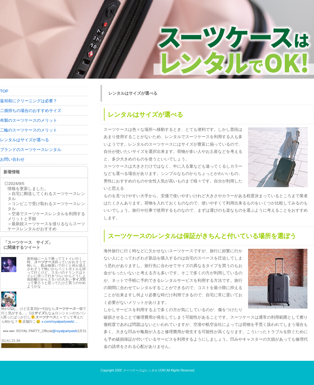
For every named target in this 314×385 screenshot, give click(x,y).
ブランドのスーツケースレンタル (30, 149)
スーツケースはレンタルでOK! (144, 370)
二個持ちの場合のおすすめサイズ (30, 110)
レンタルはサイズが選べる (24, 139)
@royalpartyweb (64, 331)
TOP (4, 91)
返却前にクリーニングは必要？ (28, 100)
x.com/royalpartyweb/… (59, 321)
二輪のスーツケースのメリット (28, 130)
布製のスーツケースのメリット (28, 120)
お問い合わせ (12, 159)
